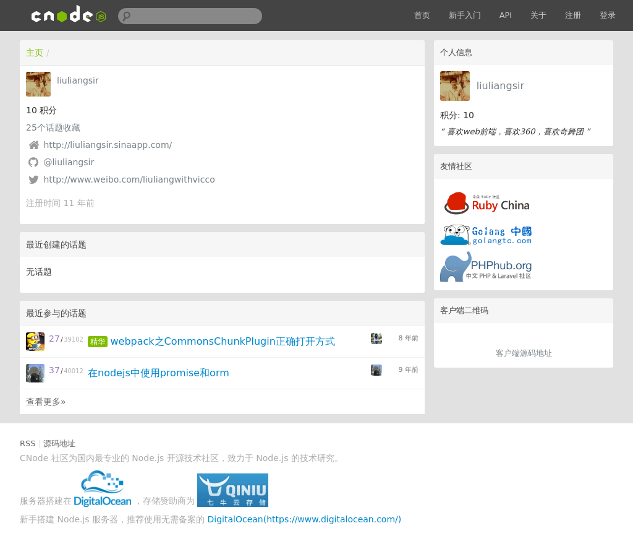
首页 (422, 15)
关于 (538, 15)
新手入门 (465, 15)
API (505, 15)
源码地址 (59, 443)
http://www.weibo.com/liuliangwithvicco (129, 179)
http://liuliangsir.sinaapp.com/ (107, 145)
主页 (34, 53)
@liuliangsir (68, 162)
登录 (608, 15)
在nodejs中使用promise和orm (158, 373)
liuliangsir (500, 86)
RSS (28, 443)
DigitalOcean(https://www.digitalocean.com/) (305, 519)
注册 (573, 15)
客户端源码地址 (524, 353)
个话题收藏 (53, 127)
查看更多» (46, 402)
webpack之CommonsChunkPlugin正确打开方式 (222, 341)
